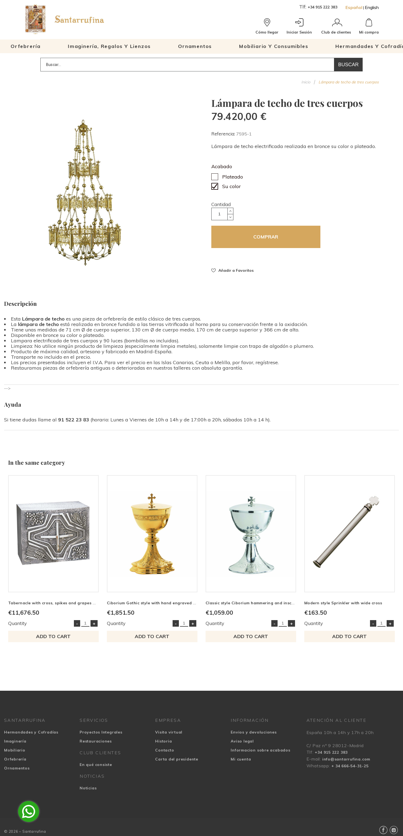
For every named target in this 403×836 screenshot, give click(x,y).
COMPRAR (265, 237)
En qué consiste (96, 764)
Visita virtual (168, 732)
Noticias (88, 788)
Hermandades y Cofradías (31, 732)
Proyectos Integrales (101, 732)
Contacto (164, 750)
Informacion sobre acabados (260, 750)
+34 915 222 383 (322, 7)
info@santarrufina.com (346, 759)
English (372, 7)
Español (353, 7)
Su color (231, 186)
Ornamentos (17, 768)
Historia (163, 741)
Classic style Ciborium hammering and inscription (255, 602)
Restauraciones (96, 741)
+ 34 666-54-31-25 (349, 765)
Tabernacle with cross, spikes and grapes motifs (56, 602)
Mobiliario (14, 750)
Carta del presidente (176, 759)
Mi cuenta (241, 759)
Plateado (232, 177)
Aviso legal (242, 741)
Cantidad (221, 204)
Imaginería (15, 741)
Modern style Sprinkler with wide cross (343, 602)
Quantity (17, 623)
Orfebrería (15, 759)
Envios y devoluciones (253, 732)
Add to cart (53, 636)
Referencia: (223, 134)
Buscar (348, 64)
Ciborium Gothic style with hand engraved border (157, 602)
